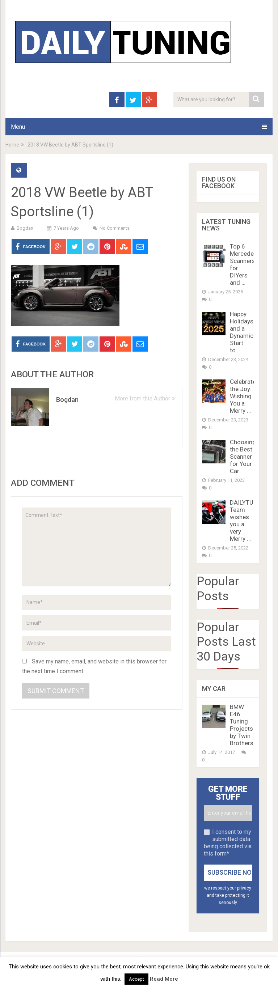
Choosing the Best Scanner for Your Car (243, 456)
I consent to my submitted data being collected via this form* (228, 842)
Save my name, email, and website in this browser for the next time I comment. (94, 666)
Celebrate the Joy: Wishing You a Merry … (243, 396)
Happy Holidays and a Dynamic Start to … (241, 332)
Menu (18, 126)
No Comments (115, 228)
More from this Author (145, 398)
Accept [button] (136, 979)
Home (12, 145)
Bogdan (25, 228)
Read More (164, 979)
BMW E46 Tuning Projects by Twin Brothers (241, 725)
